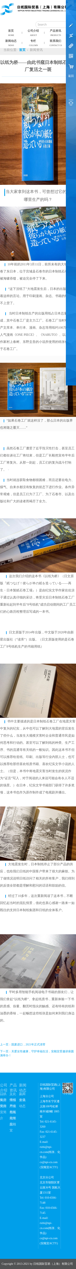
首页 (11, 32)
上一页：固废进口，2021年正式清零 (22, 1044)
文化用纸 (13, 1094)
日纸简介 (3, 1094)
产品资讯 (56, 32)
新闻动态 (11, 42)
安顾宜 (13, 1125)
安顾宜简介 (3, 1106)
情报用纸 (13, 1100)
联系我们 (56, 42)
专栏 (33, 42)
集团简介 (3, 1100)
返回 (71, 75)
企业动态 (22, 1100)
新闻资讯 (22, 1094)
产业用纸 (13, 1106)
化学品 (13, 1118)
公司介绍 (33, 32)
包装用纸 (13, 1112)
